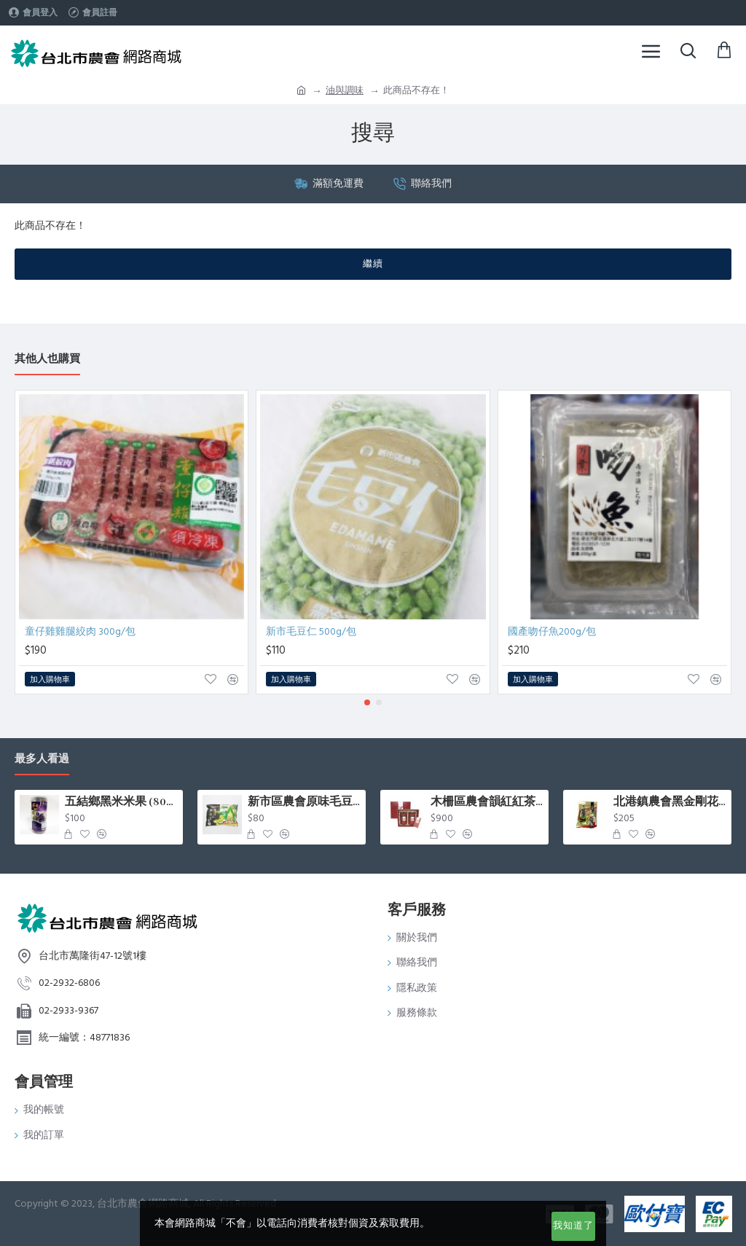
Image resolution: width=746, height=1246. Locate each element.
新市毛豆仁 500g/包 (311, 631)
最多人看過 (42, 760)
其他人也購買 (47, 360)
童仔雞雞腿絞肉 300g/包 (80, 631)
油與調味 (345, 90)
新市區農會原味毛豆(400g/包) (304, 802)
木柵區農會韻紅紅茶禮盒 (487, 802)
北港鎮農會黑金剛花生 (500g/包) (669, 802)
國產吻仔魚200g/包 (552, 631)
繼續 (373, 263)
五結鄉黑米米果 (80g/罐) (121, 802)
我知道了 (573, 1225)
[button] (367, 702)
